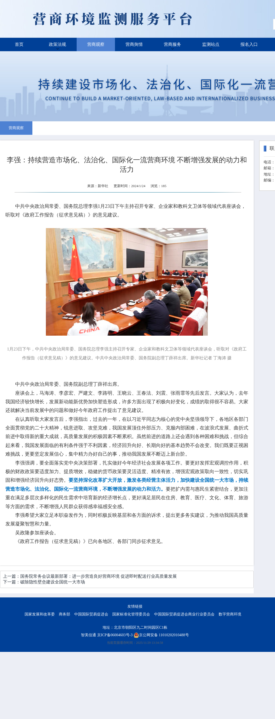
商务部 (64, 614)
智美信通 (88, 635)
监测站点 (210, 44)
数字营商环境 (230, 614)
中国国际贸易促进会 (91, 614)
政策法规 (57, 44)
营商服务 (172, 44)
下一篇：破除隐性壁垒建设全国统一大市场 (44, 582)
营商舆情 (134, 44)
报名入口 (249, 44)
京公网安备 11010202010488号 (161, 635)
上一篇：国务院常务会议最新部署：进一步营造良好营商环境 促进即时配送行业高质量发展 (90, 576)
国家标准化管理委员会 (131, 614)
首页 (19, 44)
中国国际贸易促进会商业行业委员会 (184, 614)
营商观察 (95, 44)
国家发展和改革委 (40, 614)
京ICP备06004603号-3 (115, 635)
